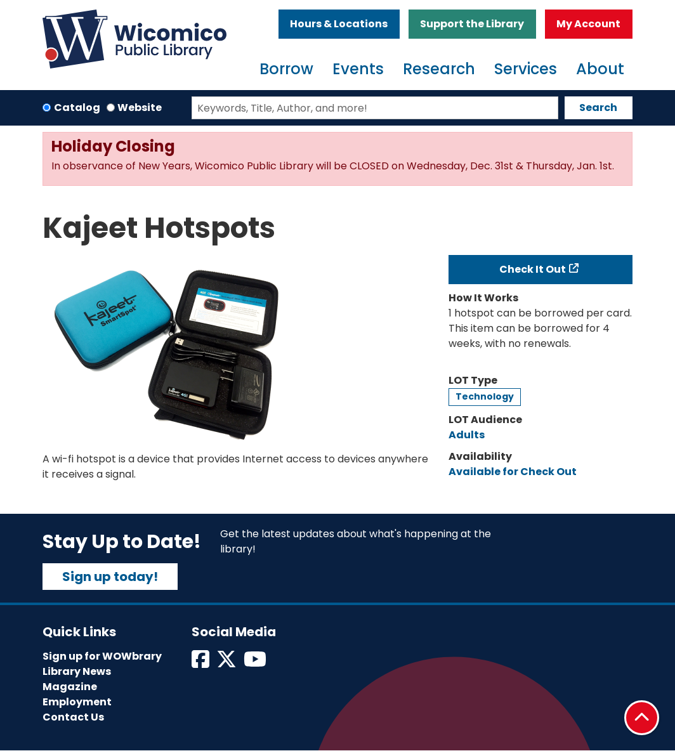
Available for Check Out (513, 471)
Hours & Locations (339, 23)
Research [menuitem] (439, 68)
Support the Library (472, 23)
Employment (77, 702)
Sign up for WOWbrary (102, 656)
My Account (588, 23)
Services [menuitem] (525, 68)
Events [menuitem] (358, 68)
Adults (467, 435)
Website (139, 107)
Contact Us (73, 717)
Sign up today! (110, 576)
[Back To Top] (641, 717)
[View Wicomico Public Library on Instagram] (256, 663)
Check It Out (532, 269)
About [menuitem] (600, 68)
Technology (484, 396)
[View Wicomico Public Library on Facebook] (201, 663)
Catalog (77, 107)
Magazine (70, 686)
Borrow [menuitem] (286, 68)
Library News (77, 671)
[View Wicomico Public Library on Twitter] (227, 663)
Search (598, 107)
